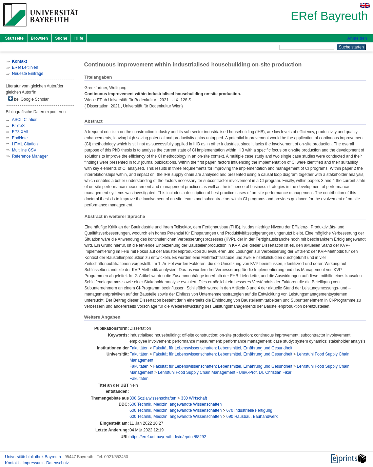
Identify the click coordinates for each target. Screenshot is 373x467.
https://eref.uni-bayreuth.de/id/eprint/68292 (168, 436)
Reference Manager (30, 156)
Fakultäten (139, 348)
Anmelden (357, 38)
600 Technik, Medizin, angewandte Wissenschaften (176, 404)
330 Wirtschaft (194, 398)
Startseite (14, 38)
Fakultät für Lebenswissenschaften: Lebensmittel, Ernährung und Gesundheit (222, 348)
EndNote (20, 138)
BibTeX (18, 125)
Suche (61, 38)
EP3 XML (20, 131)
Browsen (39, 38)
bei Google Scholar (28, 99)
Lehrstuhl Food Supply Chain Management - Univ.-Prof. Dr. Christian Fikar (225, 372)
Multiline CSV (24, 150)
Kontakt (12, 463)
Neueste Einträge (27, 73)
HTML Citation (25, 144)
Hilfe (78, 38)
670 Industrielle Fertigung (249, 410)
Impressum (33, 463)
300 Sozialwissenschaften (153, 398)
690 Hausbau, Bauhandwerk (252, 416)
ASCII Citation (24, 119)
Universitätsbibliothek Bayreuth (33, 456)
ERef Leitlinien (25, 67)
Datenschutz (57, 463)
